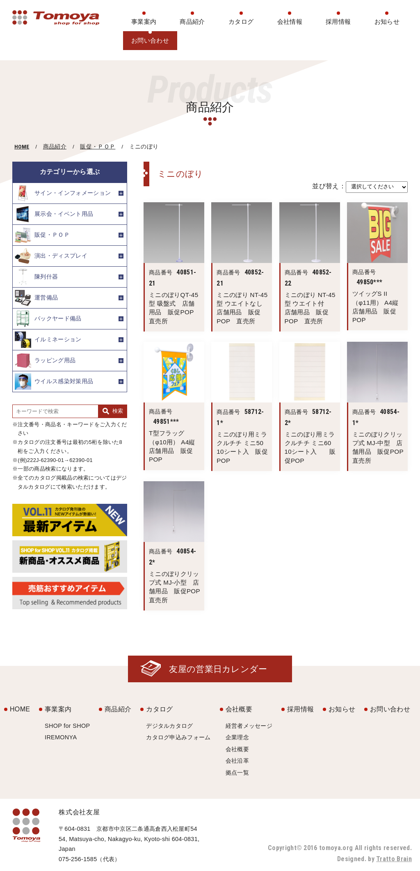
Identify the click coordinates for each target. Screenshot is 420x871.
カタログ (240, 21)
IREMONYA (61, 737)
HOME (21, 146)
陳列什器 (36, 277)
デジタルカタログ (169, 725)
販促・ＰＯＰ (97, 147)
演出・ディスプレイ (51, 256)
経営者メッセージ (249, 725)
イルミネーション (48, 339)
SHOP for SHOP (67, 725)
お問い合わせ (150, 40)
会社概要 (239, 709)
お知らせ (386, 21)
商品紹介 (192, 21)
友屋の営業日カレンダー (218, 669)
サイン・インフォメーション (63, 193)
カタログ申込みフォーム (178, 737)
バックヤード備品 (48, 319)
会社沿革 (237, 760)
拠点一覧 (237, 772)
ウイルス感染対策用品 (54, 381)
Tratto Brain (394, 859)
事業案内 (143, 21)
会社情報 (289, 21)
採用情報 (338, 21)
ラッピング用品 (45, 360)
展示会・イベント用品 (54, 214)
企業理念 (237, 737)
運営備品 (36, 298)
